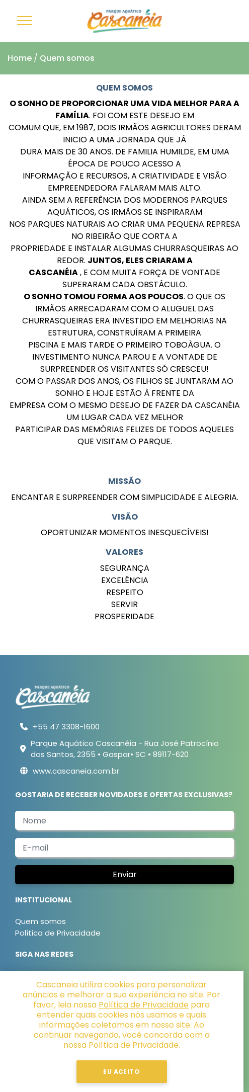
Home (20, 58)
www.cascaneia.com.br (76, 771)
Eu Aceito (124, 1071)
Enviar (125, 874)
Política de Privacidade (58, 933)
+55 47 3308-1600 (66, 726)
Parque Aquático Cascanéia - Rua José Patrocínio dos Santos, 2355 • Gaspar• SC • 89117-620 (125, 749)
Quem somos (67, 58)
